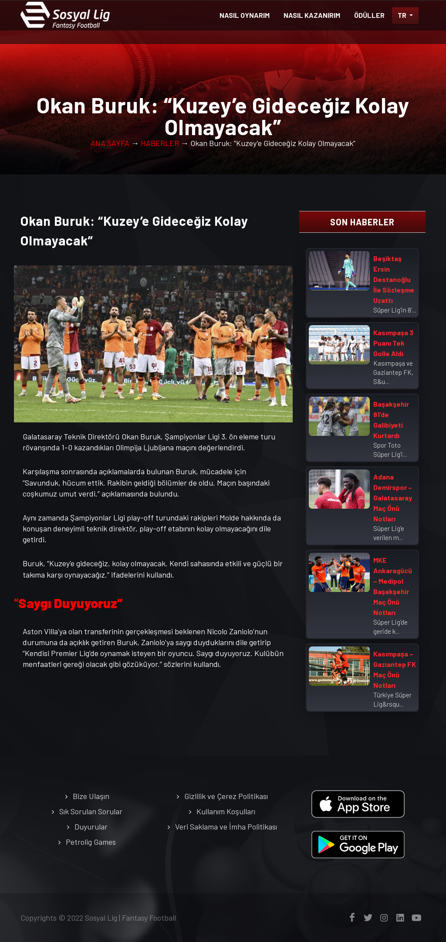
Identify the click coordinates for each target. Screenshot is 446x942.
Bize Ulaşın (91, 796)
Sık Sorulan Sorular (90, 811)
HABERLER (160, 143)
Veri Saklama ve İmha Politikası (226, 826)
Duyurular (91, 826)
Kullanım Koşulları (225, 811)
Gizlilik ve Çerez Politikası (226, 796)
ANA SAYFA (110, 143)
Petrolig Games (91, 842)
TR (403, 15)
